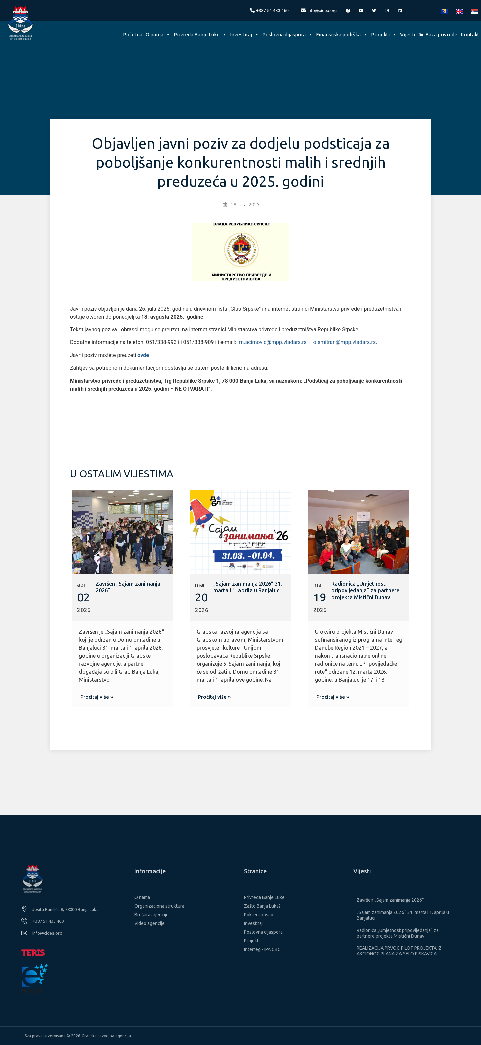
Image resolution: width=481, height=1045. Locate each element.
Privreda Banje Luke (200, 34)
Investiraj (244, 34)
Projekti (384, 34)
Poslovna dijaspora (287, 34)
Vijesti (407, 34)
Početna (132, 34)
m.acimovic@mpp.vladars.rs (273, 342)
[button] (96, 696)
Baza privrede (441, 34)
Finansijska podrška (342, 34)
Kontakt (470, 34)
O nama (158, 34)
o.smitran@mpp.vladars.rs (344, 342)
